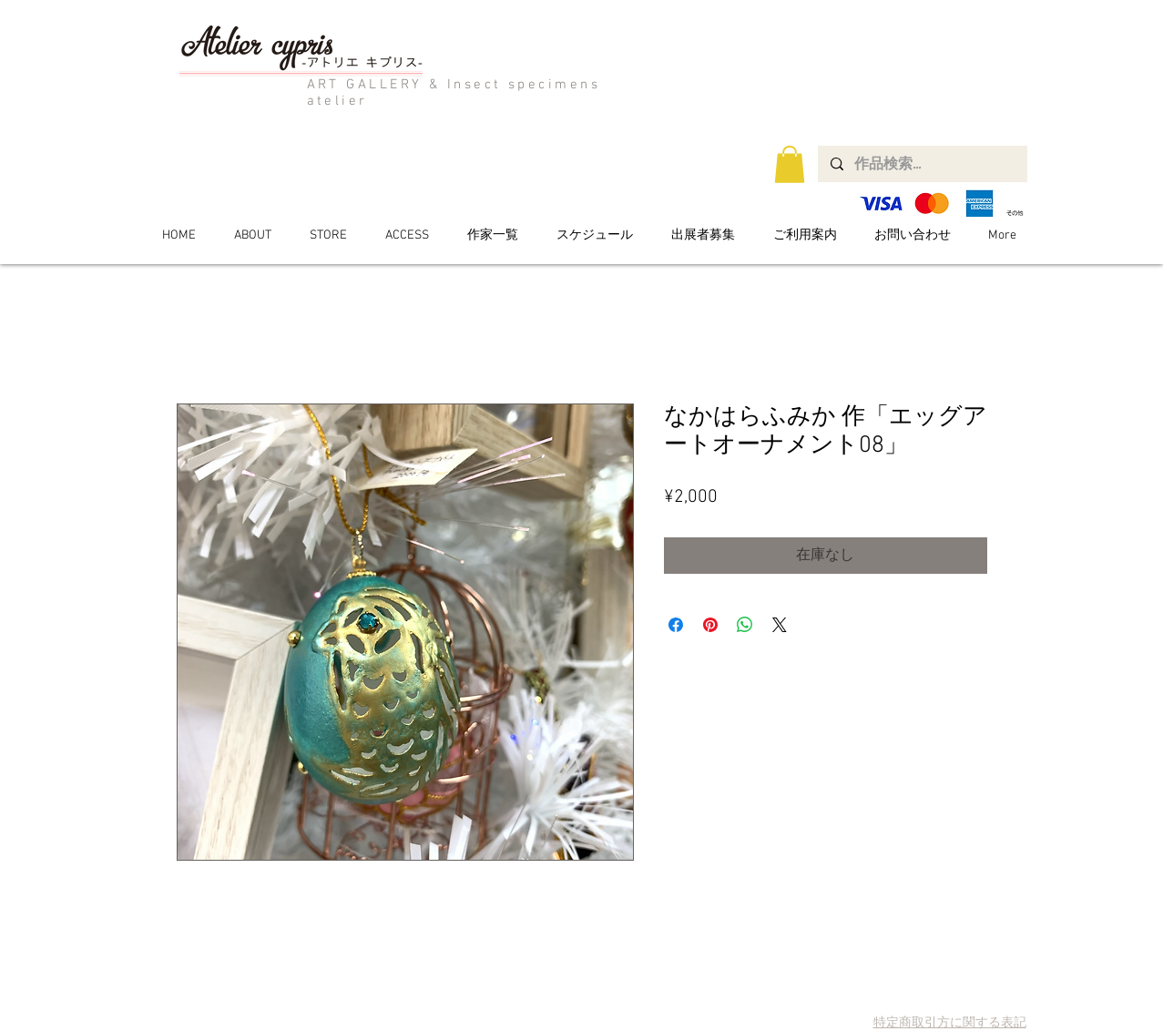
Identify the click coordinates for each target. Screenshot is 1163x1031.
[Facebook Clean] (1013, 994)
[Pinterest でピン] (710, 625)
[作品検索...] (921, 164)
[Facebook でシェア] (676, 625)
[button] (789, 164)
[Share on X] (780, 625)
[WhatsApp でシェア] (745, 625)
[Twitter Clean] (987, 994)
